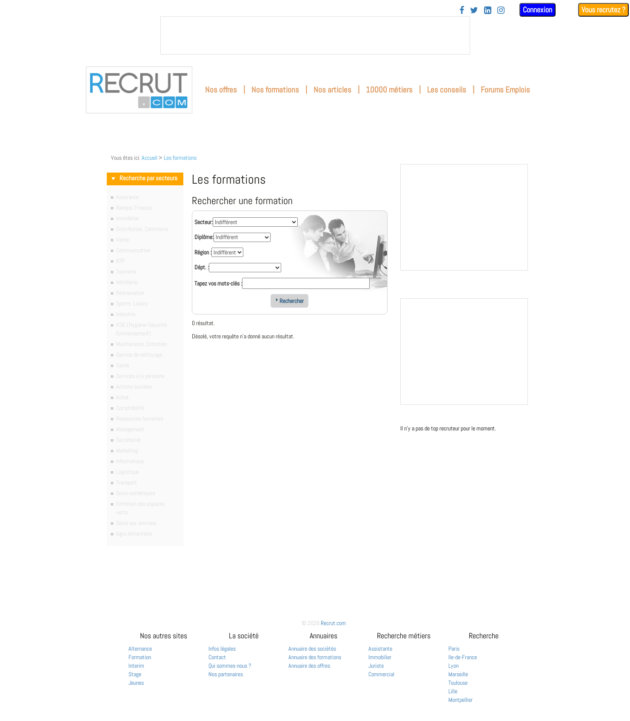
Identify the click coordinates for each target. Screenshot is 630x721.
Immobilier (379, 657)
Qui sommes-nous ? (229, 665)
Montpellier (460, 700)
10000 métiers (389, 89)
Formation (139, 657)
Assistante (380, 648)
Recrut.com (333, 623)
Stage (134, 674)
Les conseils (446, 89)
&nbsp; (315, 35)
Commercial (381, 674)
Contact (217, 657)
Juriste (376, 665)
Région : (202, 252)
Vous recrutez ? (603, 9)
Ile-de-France (462, 657)
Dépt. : (201, 267)
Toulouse (458, 682)
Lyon (453, 665)
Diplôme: (204, 237)
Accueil (149, 158)
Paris (453, 648)
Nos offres (221, 89)
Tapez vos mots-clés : (218, 283)
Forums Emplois (505, 89)
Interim (136, 665)
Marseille (458, 674)
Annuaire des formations (314, 657)
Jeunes (136, 682)
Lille (452, 691)
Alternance (140, 648)
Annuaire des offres (309, 665)
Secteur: (203, 222)
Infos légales (222, 648)
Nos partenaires (225, 674)
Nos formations (275, 89)
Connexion (537, 9)
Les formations (180, 158)
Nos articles (332, 89)
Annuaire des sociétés (312, 648)
